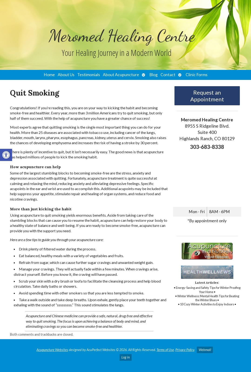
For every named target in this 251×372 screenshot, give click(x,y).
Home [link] (49, 74)
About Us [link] (66, 74)
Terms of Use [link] (165, 350)
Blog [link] (153, 74)
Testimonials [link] (88, 74)
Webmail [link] (205, 350)
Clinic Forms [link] (196, 74)
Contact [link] (168, 74)
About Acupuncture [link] (121, 74)
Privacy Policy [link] (184, 350)
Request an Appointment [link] (207, 95)
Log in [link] (125, 357)
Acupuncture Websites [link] (52, 350)
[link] (6, 155)
